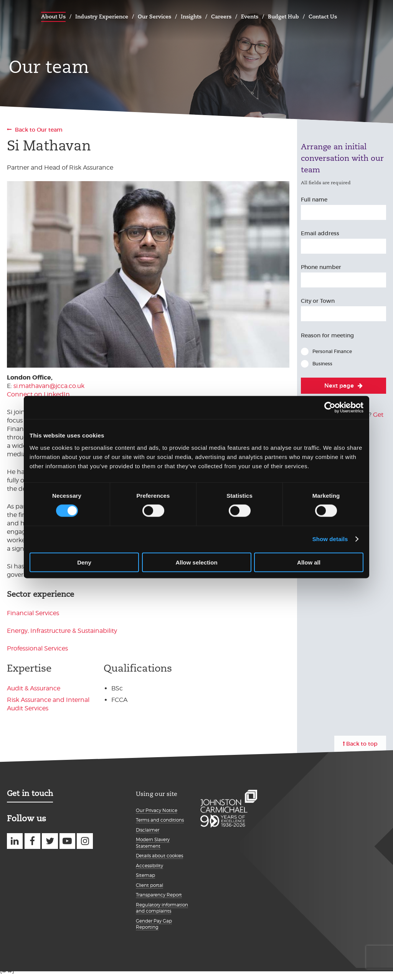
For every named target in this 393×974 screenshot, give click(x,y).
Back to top (362, 743)
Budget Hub (283, 16)
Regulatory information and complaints (162, 908)
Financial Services (33, 613)
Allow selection (196, 562)
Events (249, 16)
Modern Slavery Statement (153, 843)
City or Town (318, 301)
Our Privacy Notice (156, 810)
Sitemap (145, 875)
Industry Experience (101, 16)
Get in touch (30, 793)
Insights (191, 16)
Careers (221, 16)
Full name (314, 199)
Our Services (154, 16)
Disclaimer (147, 830)
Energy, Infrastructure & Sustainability (62, 630)
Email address (320, 233)
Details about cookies (159, 855)
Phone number (321, 267)
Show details (330, 539)
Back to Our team (39, 129)
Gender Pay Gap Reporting (154, 924)
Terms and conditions (160, 820)
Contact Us (323, 16)
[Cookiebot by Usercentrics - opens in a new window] (329, 407)
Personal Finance (332, 351)
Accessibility (149, 865)
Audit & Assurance (33, 688)
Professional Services (37, 648)
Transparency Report (159, 895)
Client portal (149, 885)
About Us (53, 16)
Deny (84, 562)
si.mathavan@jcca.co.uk (48, 386)
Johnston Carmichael (14, 15)
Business (322, 363)
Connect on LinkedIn (38, 394)
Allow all (308, 562)
